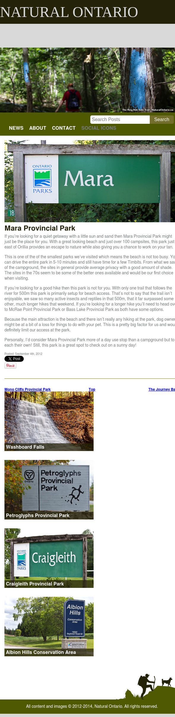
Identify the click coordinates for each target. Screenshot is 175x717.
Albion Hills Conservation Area (41, 652)
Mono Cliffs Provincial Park (27, 389)
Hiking (98, 35)
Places (165, 35)
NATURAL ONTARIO (69, 12)
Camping (70, 35)
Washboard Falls (25, 447)
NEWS (16, 128)
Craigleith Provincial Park (35, 584)
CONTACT (63, 128)
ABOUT (37, 128)
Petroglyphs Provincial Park (38, 515)
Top (92, 389)
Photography (131, 35)
